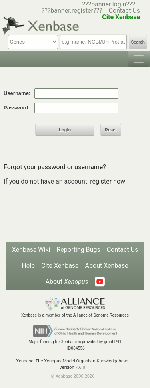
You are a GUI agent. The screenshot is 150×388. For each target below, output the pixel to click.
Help (28, 265)
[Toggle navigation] (139, 59)
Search (138, 42)
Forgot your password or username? (55, 167)
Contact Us (124, 10)
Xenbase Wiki (31, 249)
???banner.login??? (108, 4)
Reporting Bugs (78, 249)
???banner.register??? (72, 10)
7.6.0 (80, 367)
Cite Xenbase (60, 265)
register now (107, 181)
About (66, 281)
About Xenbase (106, 265)
